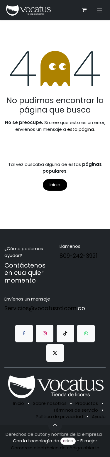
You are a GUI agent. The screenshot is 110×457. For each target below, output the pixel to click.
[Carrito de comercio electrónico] (84, 10)
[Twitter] (55, 353)
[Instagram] (44, 333)
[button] (55, 425)
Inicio (55, 185)
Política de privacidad (59, 416)
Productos (86, 403)
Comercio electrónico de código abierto (55, 448)
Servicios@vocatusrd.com (40, 308)
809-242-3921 (79, 256)
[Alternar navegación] (99, 10)
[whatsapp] (86, 333)
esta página (80, 129)
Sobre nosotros (50, 403)
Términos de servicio (75, 410)
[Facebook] (24, 333)
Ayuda (99, 416)
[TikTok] (65, 333)
